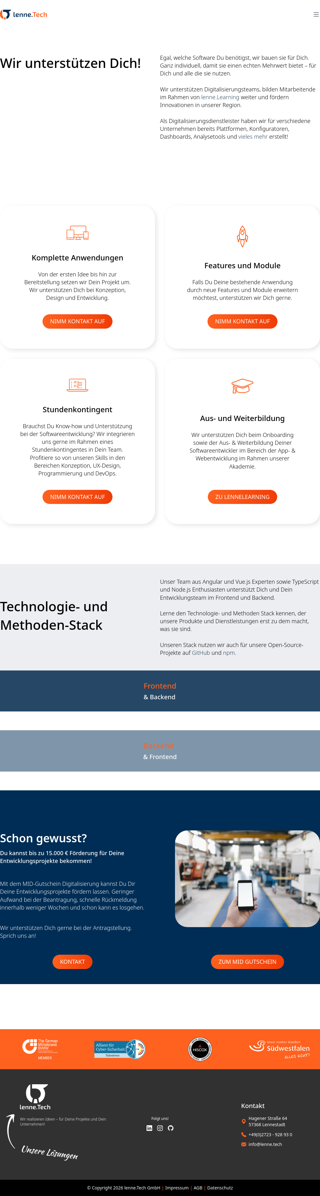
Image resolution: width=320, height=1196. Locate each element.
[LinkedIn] (149, 1129)
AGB (198, 1188)
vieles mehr (253, 136)
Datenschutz (220, 1188)
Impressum (177, 1188)
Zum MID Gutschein (247, 961)
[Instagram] (160, 1129)
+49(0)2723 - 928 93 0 (270, 1134)
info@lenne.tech (265, 1144)
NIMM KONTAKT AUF (77, 321)
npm (229, 652)
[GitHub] (170, 1129)
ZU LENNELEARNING (242, 496)
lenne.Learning (220, 97)
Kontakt (72, 961)
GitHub (201, 652)
